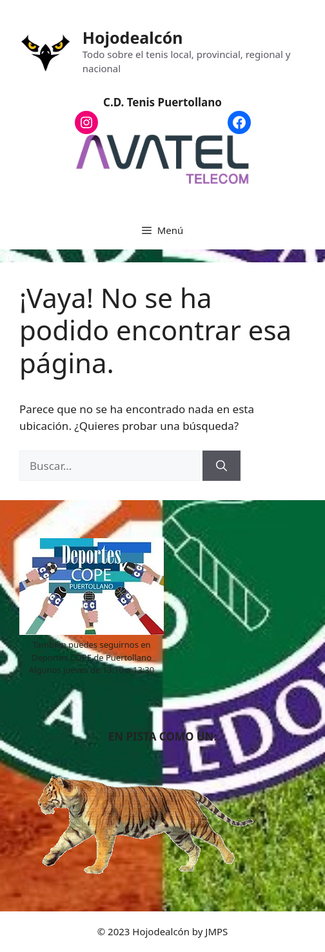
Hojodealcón (133, 37)
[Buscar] (221, 466)
